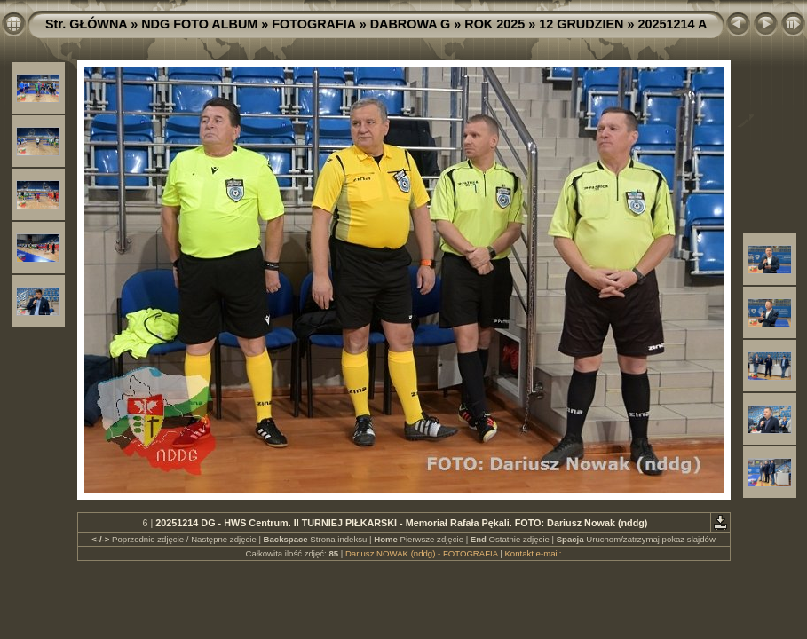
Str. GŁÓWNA (86, 24)
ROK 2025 (494, 24)
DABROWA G (410, 24)
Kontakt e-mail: (532, 553)
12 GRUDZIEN (581, 24)
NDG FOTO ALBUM (199, 24)
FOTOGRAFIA (313, 24)
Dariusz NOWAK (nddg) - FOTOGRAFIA (421, 553)
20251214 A (672, 24)
